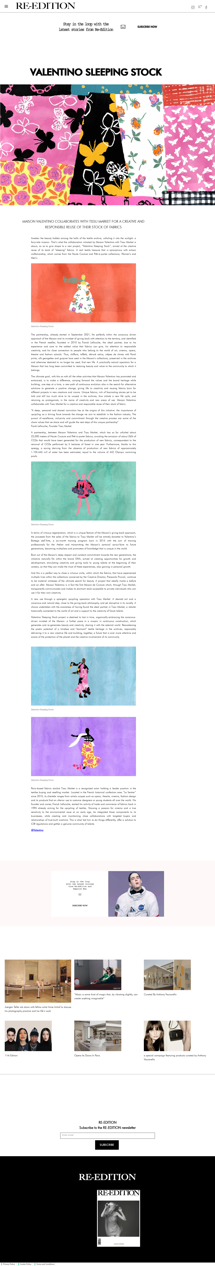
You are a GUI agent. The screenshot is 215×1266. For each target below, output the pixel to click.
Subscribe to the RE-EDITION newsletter (107, 1127)
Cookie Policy (25, 1264)
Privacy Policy (9, 1264)
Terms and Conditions (45, 1264)
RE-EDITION (107, 1122)
